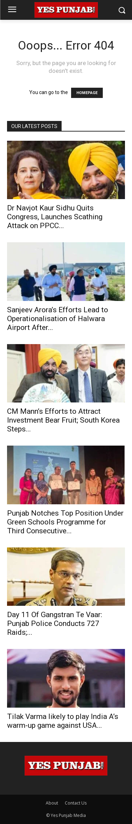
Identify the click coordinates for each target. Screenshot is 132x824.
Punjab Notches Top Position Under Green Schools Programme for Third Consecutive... (65, 522)
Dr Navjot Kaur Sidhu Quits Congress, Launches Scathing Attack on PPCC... (54, 217)
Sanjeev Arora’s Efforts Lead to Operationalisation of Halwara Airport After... (57, 319)
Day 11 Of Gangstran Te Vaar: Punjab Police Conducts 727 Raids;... (54, 623)
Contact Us (76, 803)
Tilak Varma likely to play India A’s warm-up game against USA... (62, 721)
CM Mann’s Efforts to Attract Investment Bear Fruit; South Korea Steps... (63, 420)
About (52, 803)
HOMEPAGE (87, 93)
